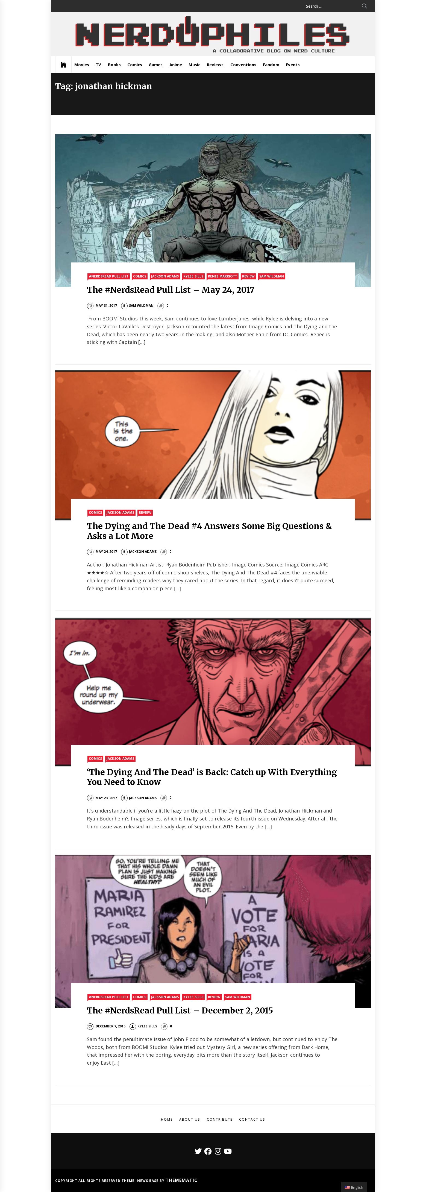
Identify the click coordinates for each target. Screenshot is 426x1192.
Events (293, 64)
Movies (81, 64)
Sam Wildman (271, 276)
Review (248, 276)
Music (194, 64)
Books (114, 64)
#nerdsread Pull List (109, 276)
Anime (175, 64)
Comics (134, 64)
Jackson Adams (165, 276)
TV (98, 64)
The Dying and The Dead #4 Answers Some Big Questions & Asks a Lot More (209, 531)
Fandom (271, 64)
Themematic (182, 1180)
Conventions (243, 64)
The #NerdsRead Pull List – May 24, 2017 (170, 290)
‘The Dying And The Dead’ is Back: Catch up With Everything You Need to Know (212, 777)
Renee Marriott (222, 276)
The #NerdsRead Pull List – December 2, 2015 (180, 1010)
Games (156, 64)
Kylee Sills (193, 276)
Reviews (215, 64)
